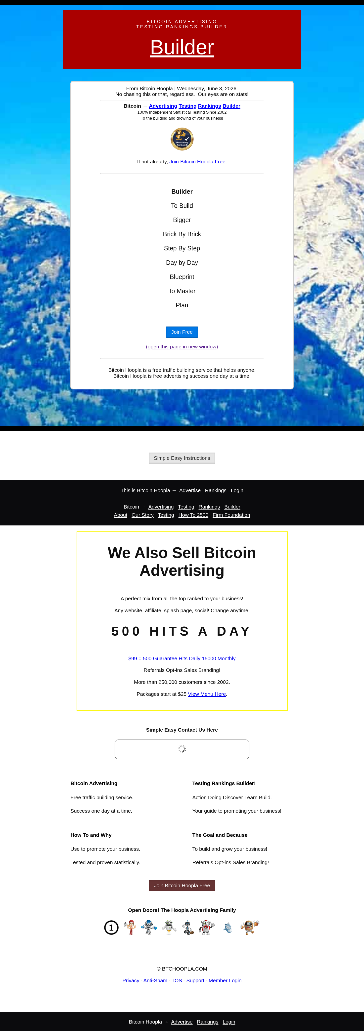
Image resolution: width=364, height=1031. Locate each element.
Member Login (225, 980)
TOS (177, 980)
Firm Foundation (231, 515)
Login (237, 490)
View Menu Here (207, 694)
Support (195, 980)
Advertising (163, 106)
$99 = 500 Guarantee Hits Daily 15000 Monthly (181, 658)
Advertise (190, 490)
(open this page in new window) (182, 346)
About (120, 515)
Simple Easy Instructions (182, 458)
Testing (188, 106)
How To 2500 (193, 515)
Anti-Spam (155, 980)
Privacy (130, 980)
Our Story (143, 515)
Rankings (209, 106)
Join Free (182, 332)
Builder (182, 47)
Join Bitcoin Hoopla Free (197, 161)
